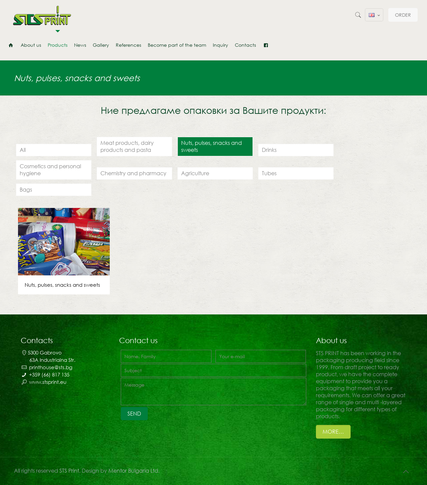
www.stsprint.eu (47, 382)
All (23, 150)
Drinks (269, 150)
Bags (26, 189)
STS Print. (70, 470)
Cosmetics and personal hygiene (50, 170)
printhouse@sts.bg (50, 367)
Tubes (269, 173)
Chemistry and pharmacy (133, 173)
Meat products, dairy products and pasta (127, 146)
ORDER (403, 15)
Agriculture (195, 173)
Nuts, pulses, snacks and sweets (211, 146)
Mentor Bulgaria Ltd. (133, 470)
